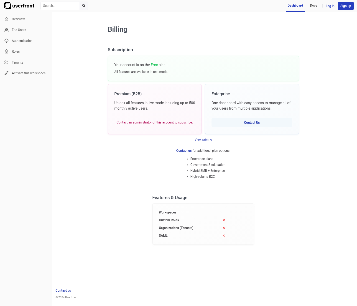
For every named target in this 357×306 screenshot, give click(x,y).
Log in (330, 6)
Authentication (18, 40)
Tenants (13, 62)
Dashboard (295, 5)
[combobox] (64, 6)
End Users (15, 29)
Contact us (184, 150)
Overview (14, 19)
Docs (313, 5)
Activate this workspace (25, 73)
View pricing (203, 139)
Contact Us (252, 122)
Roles (12, 51)
